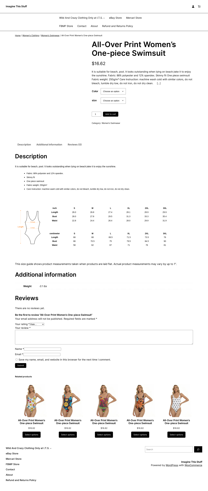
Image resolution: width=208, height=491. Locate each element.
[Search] (198, 452)
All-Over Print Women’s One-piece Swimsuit (31, 425)
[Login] (193, 6)
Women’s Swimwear (50, 35)
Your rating (22, 327)
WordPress (172, 468)
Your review (23, 331)
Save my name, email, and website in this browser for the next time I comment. (65, 362)
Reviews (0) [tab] (75, 147)
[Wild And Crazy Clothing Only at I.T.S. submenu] (104, 18)
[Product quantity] (96, 114)
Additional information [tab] (49, 147)
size (94, 100)
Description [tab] (24, 147)
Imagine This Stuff (16, 6)
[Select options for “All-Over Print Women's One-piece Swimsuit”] (32, 438)
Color (95, 91)
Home (18, 35)
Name (19, 352)
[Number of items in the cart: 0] (199, 6)
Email (19, 357)
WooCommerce (193, 468)
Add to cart (110, 114)
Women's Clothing (30, 35)
